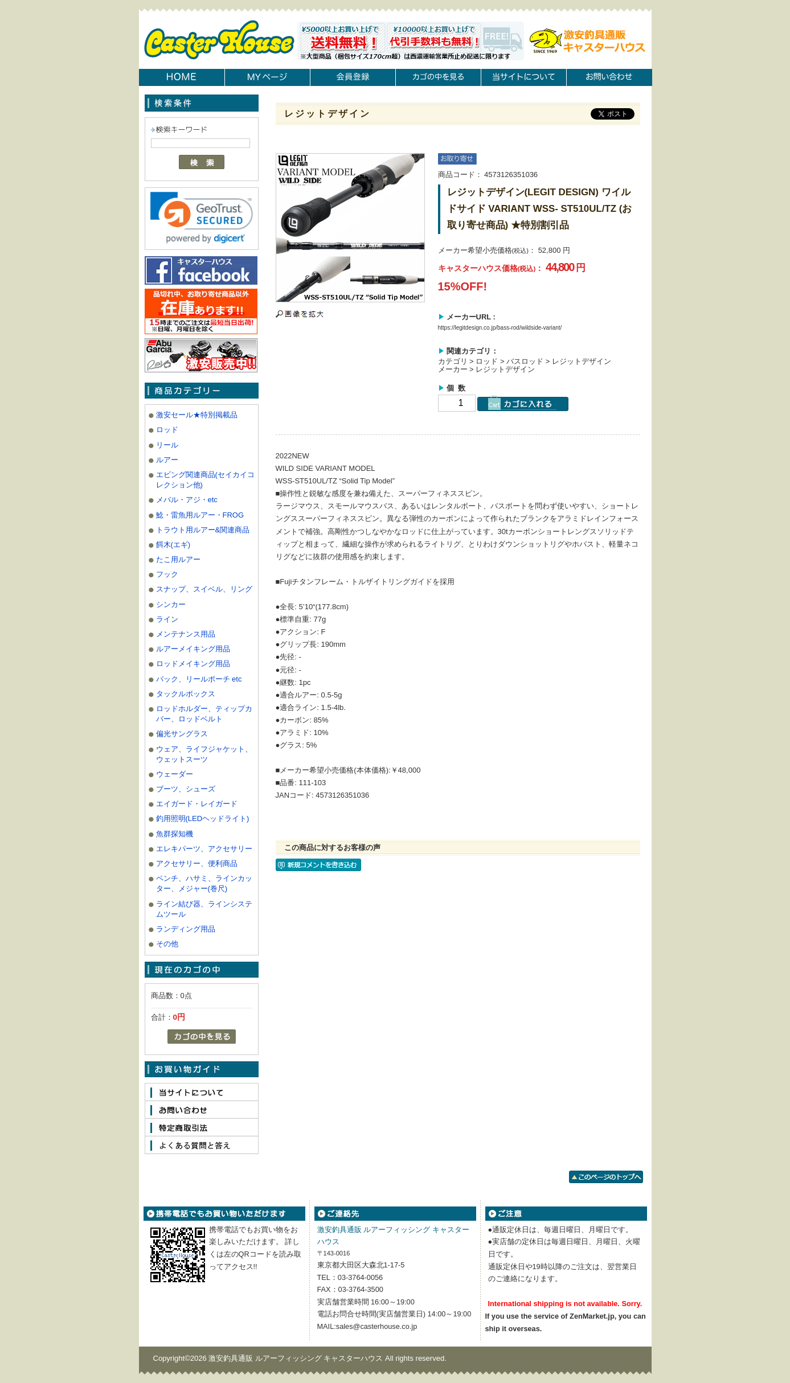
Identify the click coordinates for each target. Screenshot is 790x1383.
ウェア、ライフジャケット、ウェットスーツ (204, 754)
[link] (201, 217)
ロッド (167, 429)
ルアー (167, 459)
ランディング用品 (185, 929)
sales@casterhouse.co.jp (376, 1326)
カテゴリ (453, 361)
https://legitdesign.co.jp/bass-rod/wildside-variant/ (500, 328)
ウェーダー (174, 774)
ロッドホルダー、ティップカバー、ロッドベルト (204, 713)
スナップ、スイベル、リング (204, 589)
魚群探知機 (174, 834)
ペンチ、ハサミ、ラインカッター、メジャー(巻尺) (204, 883)
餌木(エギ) (173, 544)
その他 (167, 943)
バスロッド (524, 361)
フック (167, 574)
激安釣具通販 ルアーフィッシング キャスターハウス (296, 1358)
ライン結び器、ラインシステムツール (204, 909)
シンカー (171, 604)
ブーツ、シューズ (185, 789)
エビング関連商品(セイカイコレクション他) (205, 479)
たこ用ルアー (178, 559)
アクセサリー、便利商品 (197, 863)
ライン (167, 619)
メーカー (453, 369)
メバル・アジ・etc (187, 499)
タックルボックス (185, 694)
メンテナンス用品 (185, 634)
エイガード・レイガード (197, 803)
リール (167, 445)
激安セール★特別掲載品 (197, 415)
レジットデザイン (581, 361)
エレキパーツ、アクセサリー (204, 848)
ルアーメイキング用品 (193, 649)
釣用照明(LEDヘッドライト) (202, 818)
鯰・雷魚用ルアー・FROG (200, 515)
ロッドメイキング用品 (193, 663)
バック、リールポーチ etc (199, 679)
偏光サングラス (182, 733)
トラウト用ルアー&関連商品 (203, 530)
